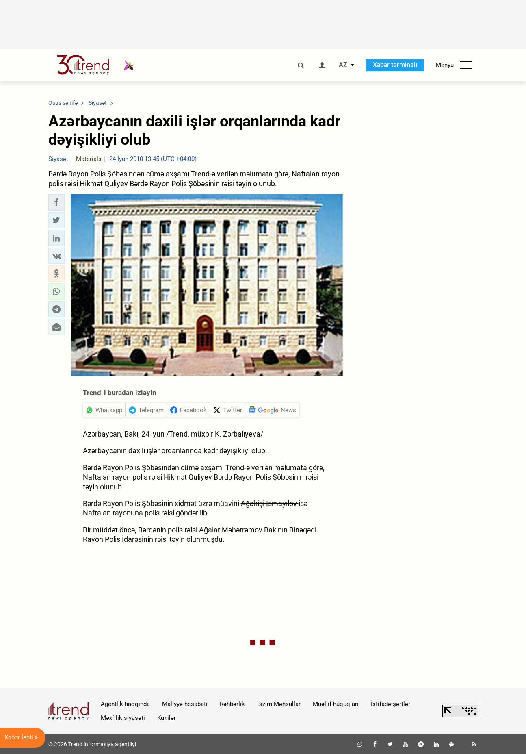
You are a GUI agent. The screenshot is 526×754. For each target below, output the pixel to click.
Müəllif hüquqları (336, 704)
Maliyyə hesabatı (185, 704)
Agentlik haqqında (125, 704)
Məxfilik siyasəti (123, 717)
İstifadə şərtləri (391, 704)
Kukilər (166, 717)
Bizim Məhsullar (279, 704)
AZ (343, 65)
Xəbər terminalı (395, 65)
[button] (56, 202)
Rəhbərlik (232, 704)
